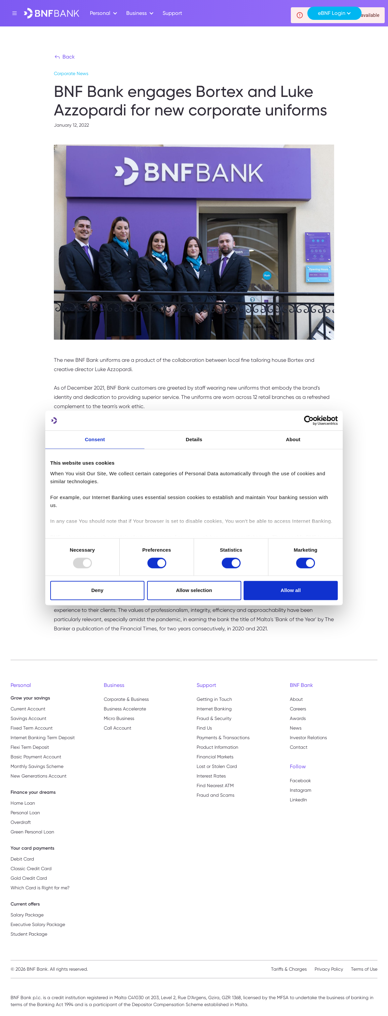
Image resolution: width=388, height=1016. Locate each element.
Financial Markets (215, 756)
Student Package (29, 934)
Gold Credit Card (29, 878)
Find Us (204, 728)
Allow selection (194, 590)
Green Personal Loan (32, 831)
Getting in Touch (214, 699)
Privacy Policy (329, 969)
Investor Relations (308, 737)
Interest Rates (211, 776)
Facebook (300, 780)
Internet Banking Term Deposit (43, 737)
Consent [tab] (95, 439)
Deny (97, 590)
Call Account (117, 728)
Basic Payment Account (36, 756)
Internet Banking (214, 708)
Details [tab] (194, 439)
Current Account (28, 708)
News (295, 728)
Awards (298, 718)
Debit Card (22, 859)
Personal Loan (25, 812)
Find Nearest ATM (215, 785)
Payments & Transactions (223, 737)
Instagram (300, 790)
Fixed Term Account (32, 728)
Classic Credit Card (31, 868)
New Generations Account (38, 776)
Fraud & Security (214, 718)
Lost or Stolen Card (217, 766)
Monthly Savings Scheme (37, 766)
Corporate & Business (126, 699)
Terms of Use (364, 969)
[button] (103, 13)
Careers (298, 708)
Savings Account (28, 718)
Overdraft (21, 822)
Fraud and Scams (215, 795)
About (296, 699)
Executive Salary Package (38, 924)
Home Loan (23, 803)
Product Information (217, 747)
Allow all (291, 590)
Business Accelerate (125, 708)
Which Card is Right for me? (40, 887)
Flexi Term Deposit (30, 747)
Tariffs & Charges (289, 969)
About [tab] (293, 439)
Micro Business (119, 718)
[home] (51, 13)
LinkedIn (298, 799)
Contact (298, 747)
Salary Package (27, 914)
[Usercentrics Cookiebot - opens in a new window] (309, 420)
